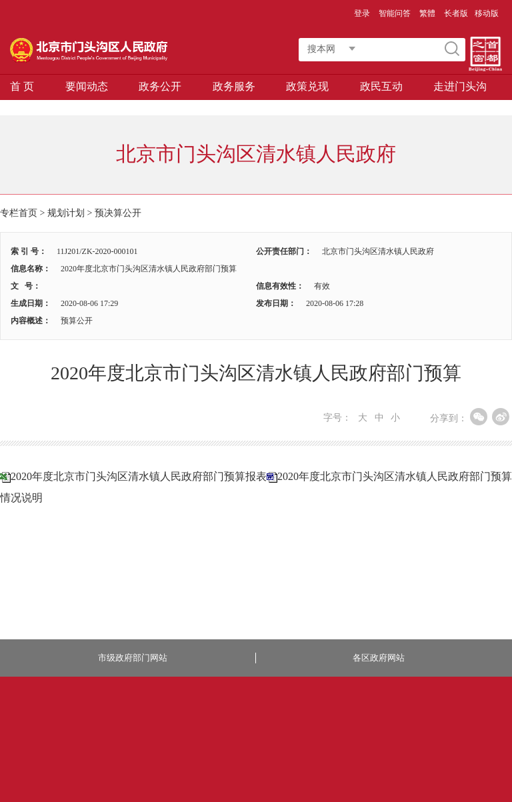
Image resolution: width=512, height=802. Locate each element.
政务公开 (160, 86)
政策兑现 (307, 86)
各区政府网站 (379, 658)
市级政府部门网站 (132, 658)
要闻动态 (86, 86)
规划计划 (66, 213)
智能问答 (395, 13)
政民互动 (381, 86)
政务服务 (234, 86)
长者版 (456, 13)
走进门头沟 (460, 86)
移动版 (487, 13)
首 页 (22, 86)
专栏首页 (18, 213)
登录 (362, 13)
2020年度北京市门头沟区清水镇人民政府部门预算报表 (139, 476)
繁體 (427, 13)
